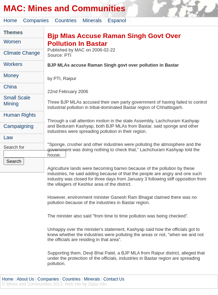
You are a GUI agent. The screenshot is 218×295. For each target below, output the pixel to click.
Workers (13, 64)
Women (12, 41)
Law (8, 137)
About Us (25, 279)
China (10, 87)
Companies (36, 20)
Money (11, 75)
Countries (66, 20)
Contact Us (113, 279)
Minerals (92, 20)
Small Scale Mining (17, 100)
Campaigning (19, 126)
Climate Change (22, 53)
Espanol (117, 20)
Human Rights (20, 115)
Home (10, 20)
